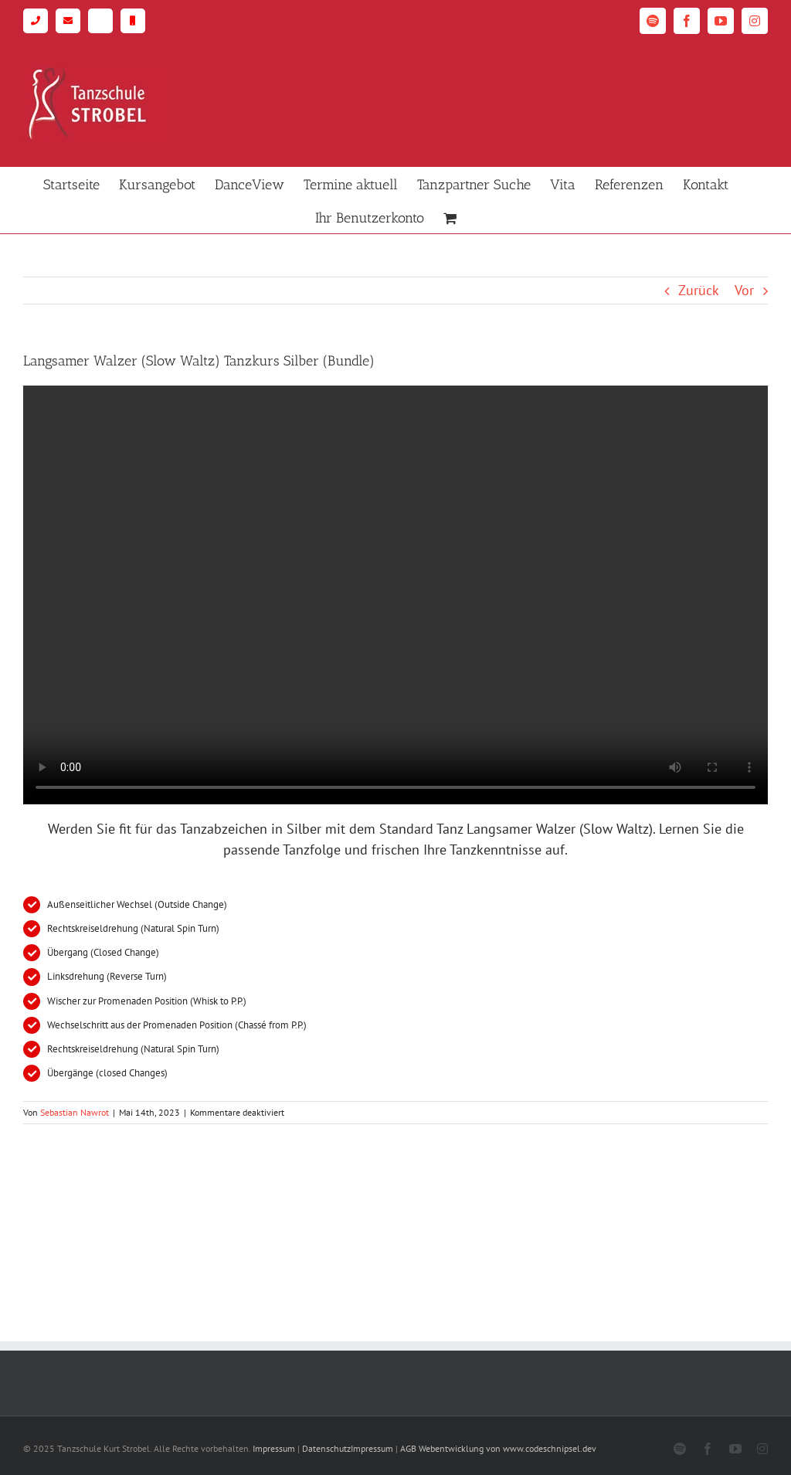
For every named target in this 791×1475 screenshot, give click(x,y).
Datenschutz (326, 1448)
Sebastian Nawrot (74, 1112)
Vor (744, 290)
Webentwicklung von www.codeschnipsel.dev (507, 1448)
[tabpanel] (395, 736)
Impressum (274, 1448)
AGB (408, 1448)
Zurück (698, 290)
